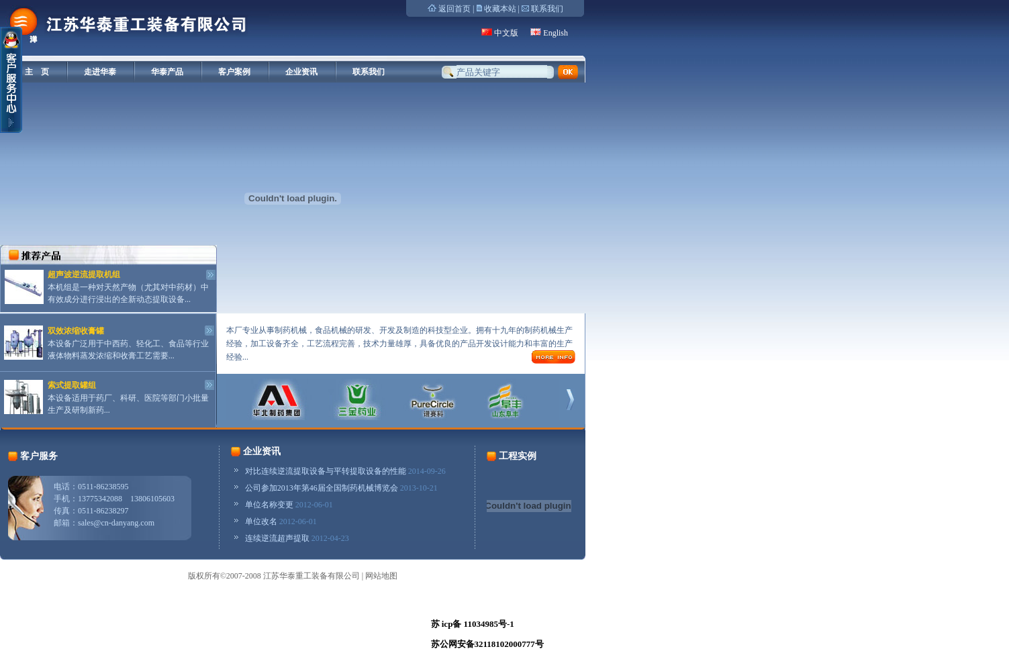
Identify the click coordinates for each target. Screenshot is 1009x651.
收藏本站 (500, 8)
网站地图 (381, 576)
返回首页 (454, 8)
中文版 (506, 33)
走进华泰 (100, 72)
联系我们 (547, 8)
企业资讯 (301, 72)
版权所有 (204, 576)
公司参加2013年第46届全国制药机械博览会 (321, 488)
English (555, 33)
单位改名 (261, 521)
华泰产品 (167, 72)
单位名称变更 (269, 504)
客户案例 (234, 72)
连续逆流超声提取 (277, 538)
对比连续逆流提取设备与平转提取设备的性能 (325, 471)
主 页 (37, 72)
